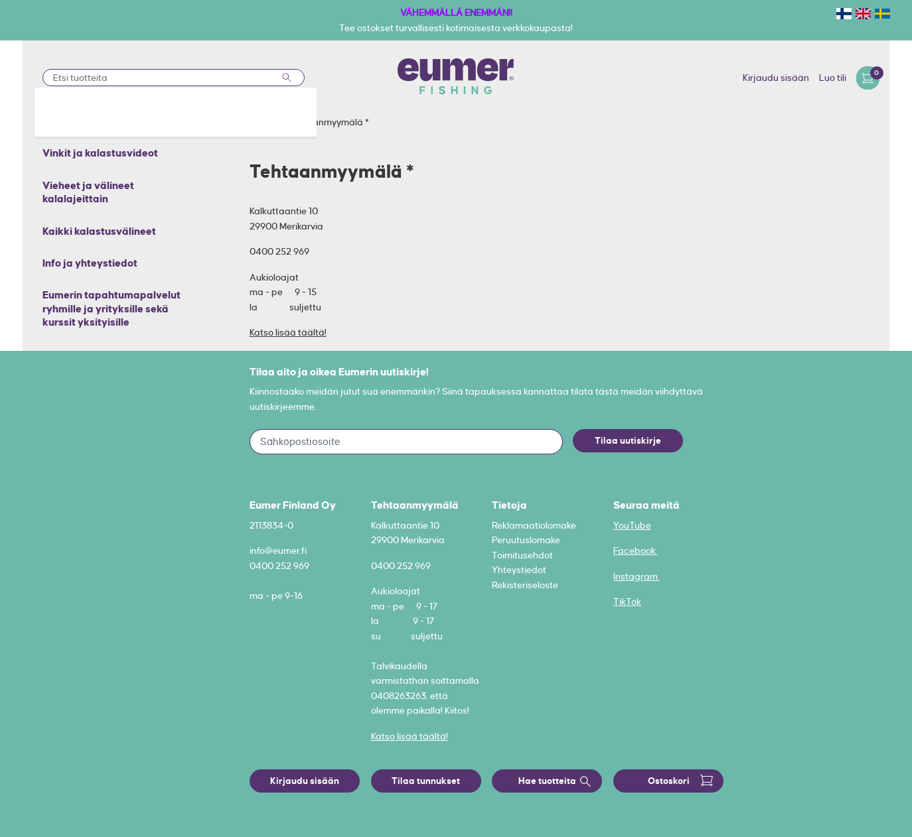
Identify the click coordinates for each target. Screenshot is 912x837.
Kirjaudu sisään (776, 77)
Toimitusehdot (522, 555)
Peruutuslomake (526, 540)
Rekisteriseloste (525, 585)
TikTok (627, 601)
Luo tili (832, 77)
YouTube (632, 525)
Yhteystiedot (519, 569)
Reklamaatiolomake (534, 525)
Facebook (635, 550)
